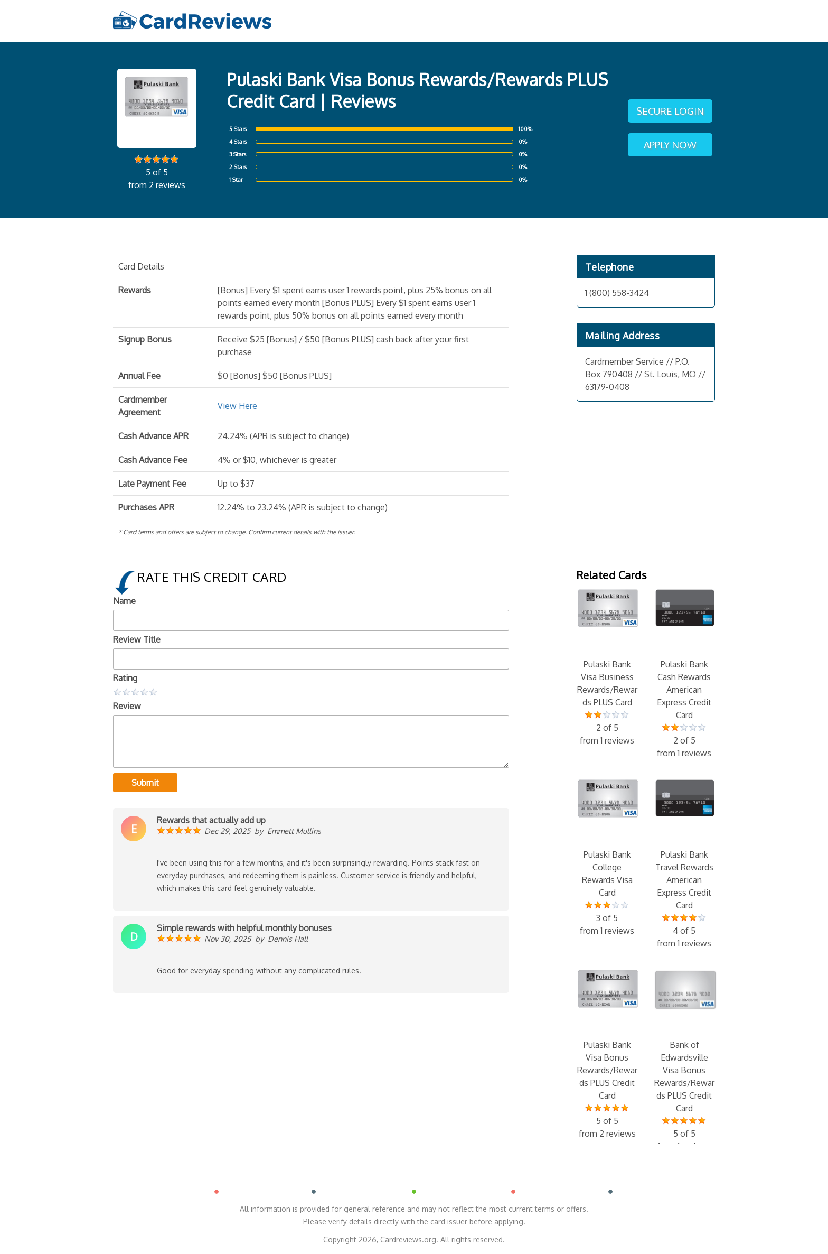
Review (127, 706)
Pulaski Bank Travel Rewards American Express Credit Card (684, 864)
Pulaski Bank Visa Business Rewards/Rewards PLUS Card (607, 668)
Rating (125, 678)
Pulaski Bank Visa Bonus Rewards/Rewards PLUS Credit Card (607, 1055)
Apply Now (670, 145)
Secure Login (670, 111)
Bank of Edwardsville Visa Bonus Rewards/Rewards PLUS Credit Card (684, 1061)
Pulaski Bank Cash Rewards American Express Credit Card (684, 674)
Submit (145, 782)
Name (124, 601)
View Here (237, 406)
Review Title (137, 639)
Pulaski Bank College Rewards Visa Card (607, 858)
